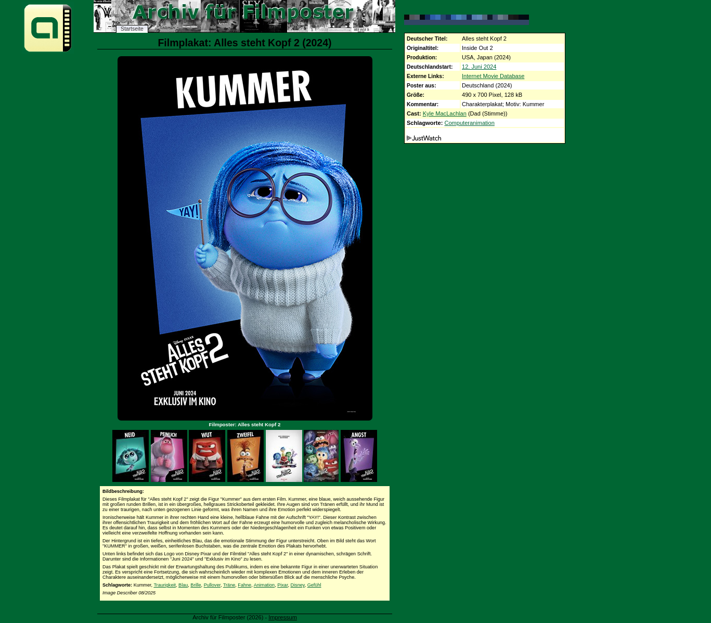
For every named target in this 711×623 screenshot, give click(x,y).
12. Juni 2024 (479, 66)
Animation (264, 585)
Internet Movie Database (493, 76)
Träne (229, 585)
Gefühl (314, 585)
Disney (298, 585)
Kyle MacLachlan (445, 113)
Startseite (132, 29)
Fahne (244, 585)
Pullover (212, 585)
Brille (195, 585)
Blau (183, 585)
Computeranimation (469, 123)
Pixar (282, 585)
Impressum (282, 617)
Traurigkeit (164, 585)
